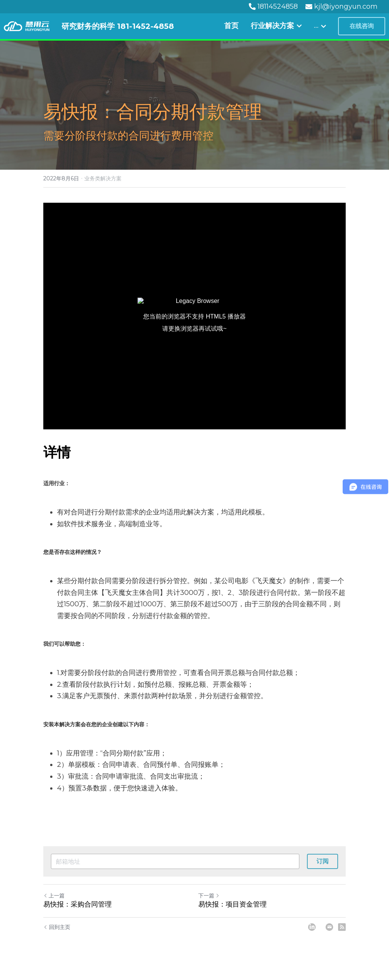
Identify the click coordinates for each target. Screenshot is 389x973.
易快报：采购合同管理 (77, 904)
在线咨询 (361, 26)
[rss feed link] (342, 927)
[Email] (329, 927)
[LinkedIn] (312, 927)
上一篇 (54, 895)
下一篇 (209, 895)
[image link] (26, 25)
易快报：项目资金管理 (232, 904)
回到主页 (56, 927)
